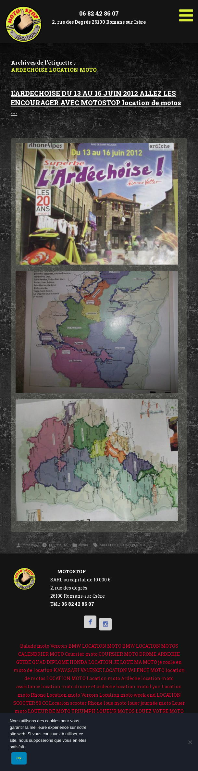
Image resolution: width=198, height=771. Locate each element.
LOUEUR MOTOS (115, 711)
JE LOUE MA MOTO (135, 662)
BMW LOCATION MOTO (94, 646)
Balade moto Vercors (44, 646)
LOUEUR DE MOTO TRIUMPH (61, 711)
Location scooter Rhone (76, 703)
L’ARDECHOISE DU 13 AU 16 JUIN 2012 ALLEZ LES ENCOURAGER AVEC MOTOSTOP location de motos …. (96, 102)
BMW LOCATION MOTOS (150, 646)
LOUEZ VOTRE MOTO (160, 711)
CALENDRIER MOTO (41, 654)
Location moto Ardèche (113, 678)
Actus (83, 545)
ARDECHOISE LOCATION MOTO (122, 545)
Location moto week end (127, 695)
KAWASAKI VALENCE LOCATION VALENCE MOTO (109, 670)
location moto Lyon (138, 686)
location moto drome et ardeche (78, 686)
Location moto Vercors (72, 695)
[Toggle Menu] (186, 13)
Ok (19, 758)
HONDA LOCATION (91, 662)
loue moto (115, 703)
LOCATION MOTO (66, 678)
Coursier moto (81, 654)
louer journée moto (149, 703)
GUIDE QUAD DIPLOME (42, 662)
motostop (30, 545)
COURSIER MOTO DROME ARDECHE (139, 654)
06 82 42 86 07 (99, 13)
